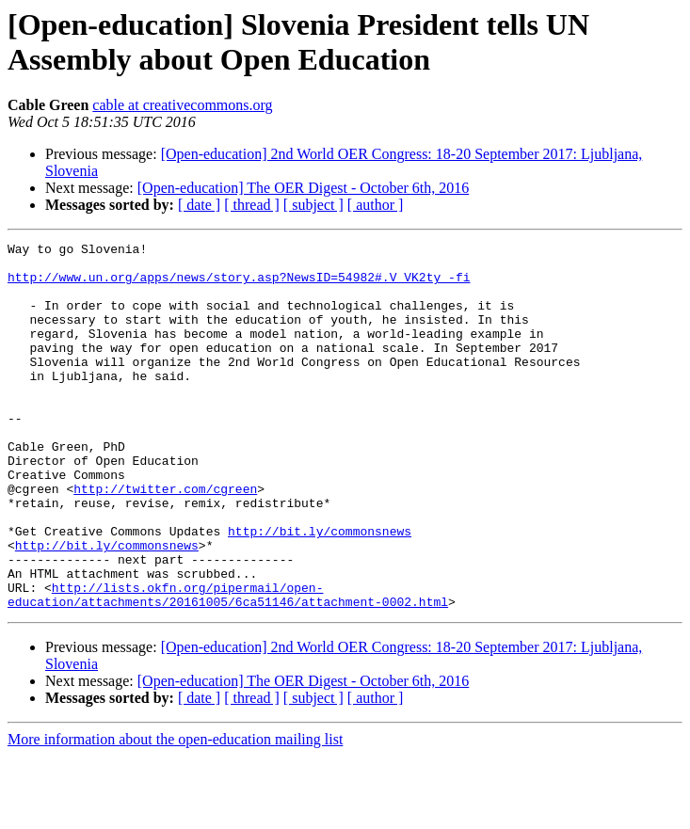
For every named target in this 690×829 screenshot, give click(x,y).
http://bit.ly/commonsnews (319, 590)
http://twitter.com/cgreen (165, 539)
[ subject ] (313, 205)
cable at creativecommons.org (182, 105)
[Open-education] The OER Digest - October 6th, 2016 (303, 188)
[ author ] (375, 205)
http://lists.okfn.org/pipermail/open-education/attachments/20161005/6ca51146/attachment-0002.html (228, 666)
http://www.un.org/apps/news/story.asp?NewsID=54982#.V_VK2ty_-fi (239, 285)
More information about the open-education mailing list (175, 813)
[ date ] (199, 205)
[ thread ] (252, 205)
